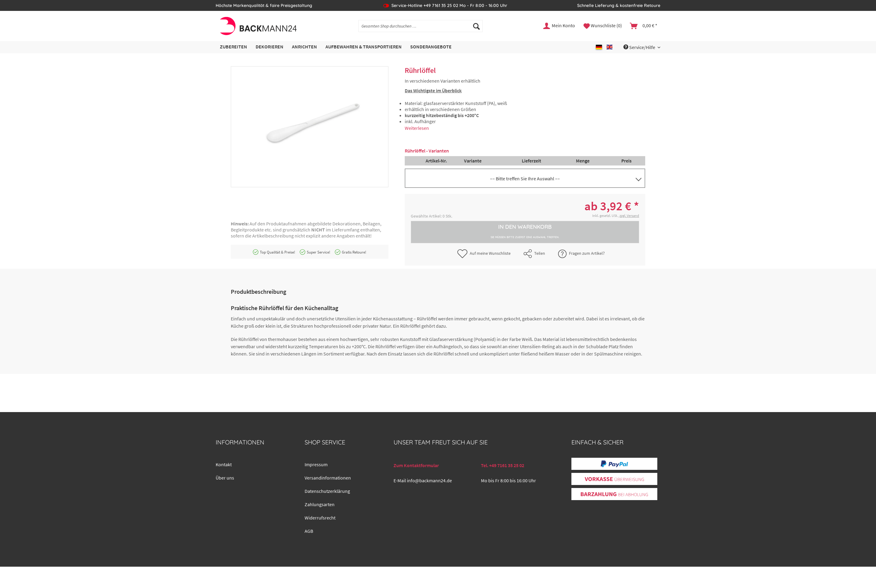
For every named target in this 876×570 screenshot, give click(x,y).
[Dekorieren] (269, 47)
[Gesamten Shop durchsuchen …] (420, 26)
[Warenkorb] (643, 26)
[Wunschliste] (602, 26)
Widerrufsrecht (320, 518)
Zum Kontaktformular (416, 465)
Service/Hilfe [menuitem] (639, 47)
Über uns (225, 478)
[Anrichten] (304, 47)
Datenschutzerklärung (327, 491)
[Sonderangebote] (431, 47)
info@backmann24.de (429, 480)
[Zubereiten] (233, 47)
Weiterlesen (417, 128)
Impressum (316, 464)
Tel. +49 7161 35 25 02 (502, 465)
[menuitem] (420, 29)
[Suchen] (476, 26)
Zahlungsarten (320, 504)
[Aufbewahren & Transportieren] (363, 47)
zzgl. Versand (629, 215)
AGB (309, 531)
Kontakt (224, 464)
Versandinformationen (328, 478)
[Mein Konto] (559, 26)
